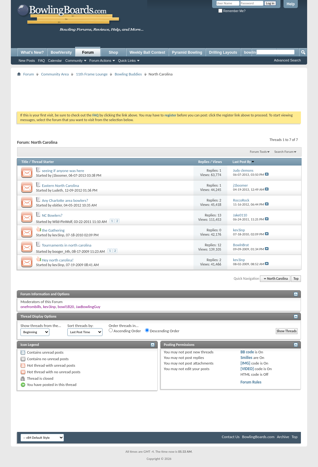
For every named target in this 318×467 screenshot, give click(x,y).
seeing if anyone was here (63, 170)
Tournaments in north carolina (66, 245)
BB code (247, 352)
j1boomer (59, 175)
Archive (283, 436)
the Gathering (53, 230)
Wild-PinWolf (62, 222)
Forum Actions (100, 60)
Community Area (55, 74)
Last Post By (244, 162)
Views (217, 162)
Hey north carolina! (58, 260)
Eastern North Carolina (60, 185)
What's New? (32, 52)
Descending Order (162, 330)
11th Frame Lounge (91, 74)
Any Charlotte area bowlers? (65, 200)
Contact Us (230, 436)
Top (295, 279)
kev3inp (58, 235)
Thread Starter (43, 162)
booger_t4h (61, 251)
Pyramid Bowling (187, 52)
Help (291, 4)
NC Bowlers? (52, 215)
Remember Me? (231, 11)
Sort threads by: (80, 325)
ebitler (57, 205)
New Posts (27, 60)
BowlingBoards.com (258, 436)
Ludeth (57, 190)
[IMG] (245, 363)
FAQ (41, 60)
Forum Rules (250, 382)
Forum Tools (258, 152)
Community (74, 60)
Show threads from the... (40, 325)
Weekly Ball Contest (147, 52)
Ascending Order (125, 330)
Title (24, 162)
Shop (113, 52)
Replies (203, 162)
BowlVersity (61, 52)
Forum (88, 52)
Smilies (246, 357)
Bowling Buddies (128, 74)
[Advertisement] (159, 92)
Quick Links (127, 60)
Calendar (55, 60)
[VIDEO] (247, 368)
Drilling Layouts (223, 52)
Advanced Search (287, 60)
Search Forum (284, 152)
